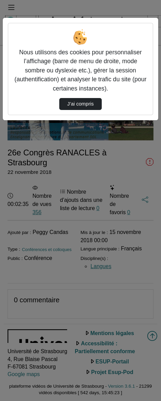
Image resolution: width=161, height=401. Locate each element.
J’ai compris (80, 104)
